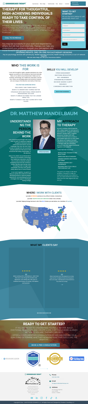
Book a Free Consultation (44, 345)
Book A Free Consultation (75, 3)
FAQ (57, 4)
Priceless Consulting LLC (67, 402)
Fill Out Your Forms (44, 152)
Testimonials (51, 4)
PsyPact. (69, 201)
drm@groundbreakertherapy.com (60, 383)
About (60, 4)
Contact (67, 4)
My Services (35, 4)
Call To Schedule (13, 38)
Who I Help (42, 4)
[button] (86, 359)
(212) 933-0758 (55, 377)
